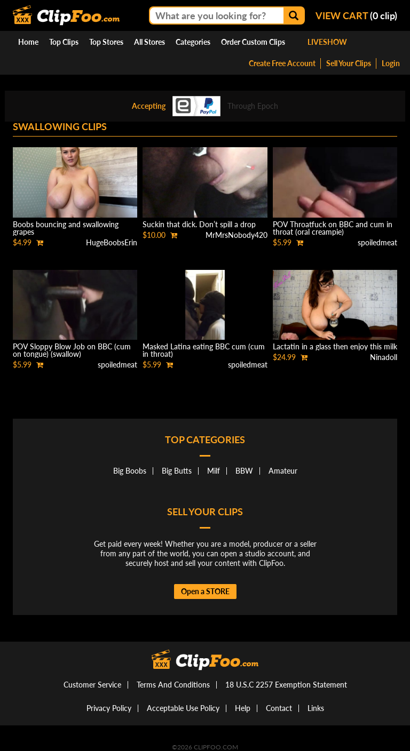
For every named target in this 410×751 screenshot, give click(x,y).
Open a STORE (205, 591)
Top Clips (63, 41)
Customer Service (92, 684)
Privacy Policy (108, 708)
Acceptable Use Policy (183, 708)
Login (391, 63)
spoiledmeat (377, 242)
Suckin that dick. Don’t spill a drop (199, 224)
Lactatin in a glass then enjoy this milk (335, 346)
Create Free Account (282, 63)
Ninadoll (383, 357)
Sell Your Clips (348, 63)
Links (316, 708)
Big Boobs (129, 470)
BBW (244, 470)
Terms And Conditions (173, 684)
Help (242, 708)
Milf (213, 470)
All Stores (149, 41)
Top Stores (106, 41)
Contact (279, 708)
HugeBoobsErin (111, 242)
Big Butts (177, 470)
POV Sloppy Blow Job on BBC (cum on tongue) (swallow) (72, 350)
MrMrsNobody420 (236, 234)
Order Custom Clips (253, 41)
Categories (193, 41)
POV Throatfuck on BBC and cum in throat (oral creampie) (332, 228)
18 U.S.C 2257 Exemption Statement (286, 684)
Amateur (283, 470)
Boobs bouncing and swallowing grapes (66, 228)
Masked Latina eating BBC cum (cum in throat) (204, 350)
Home (28, 41)
